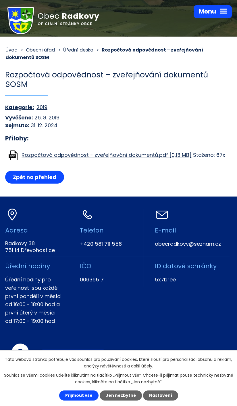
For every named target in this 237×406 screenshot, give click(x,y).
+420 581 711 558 (101, 243)
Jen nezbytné (121, 395)
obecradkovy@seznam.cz (188, 243)
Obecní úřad (40, 50)
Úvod (11, 50)
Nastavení (160, 395)
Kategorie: (19, 107)
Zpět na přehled (34, 177)
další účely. (142, 366)
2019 (41, 107)
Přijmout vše (79, 395)
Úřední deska (78, 50)
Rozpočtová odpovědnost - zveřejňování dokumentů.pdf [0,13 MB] (107, 155)
